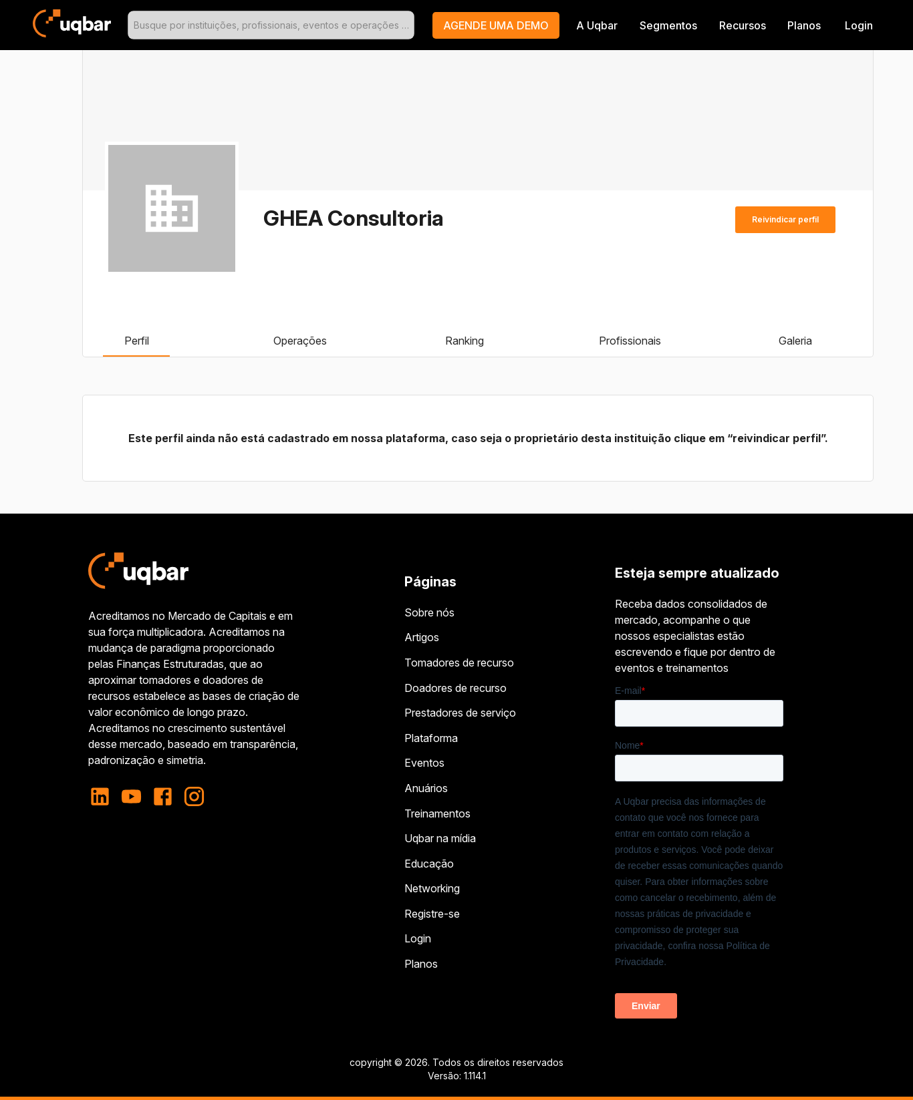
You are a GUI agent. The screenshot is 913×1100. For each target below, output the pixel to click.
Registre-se (432, 913)
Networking (432, 888)
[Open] (408, 25)
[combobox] (271, 25)
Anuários (426, 788)
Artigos (421, 637)
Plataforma (431, 738)
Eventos (424, 762)
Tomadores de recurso (459, 662)
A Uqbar (597, 25)
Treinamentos (437, 813)
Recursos (742, 25)
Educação (429, 863)
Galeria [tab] (795, 341)
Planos (804, 25)
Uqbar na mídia (440, 838)
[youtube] (131, 796)
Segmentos (668, 25)
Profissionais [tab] (630, 341)
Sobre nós (429, 612)
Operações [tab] (300, 341)
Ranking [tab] (464, 341)
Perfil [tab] (136, 341)
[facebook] (162, 796)
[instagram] (194, 796)
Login (417, 938)
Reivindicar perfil (785, 219)
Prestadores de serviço (460, 712)
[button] (495, 25)
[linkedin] (104, 796)
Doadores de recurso (455, 688)
